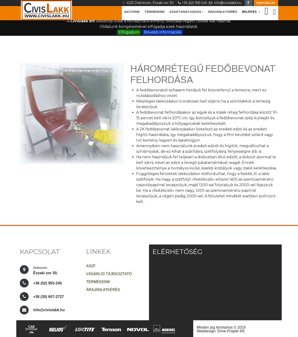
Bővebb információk (162, 32)
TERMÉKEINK (154, 11)
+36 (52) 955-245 (193, 3)
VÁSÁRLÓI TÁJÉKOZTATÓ (109, 274)
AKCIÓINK (132, 11)
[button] (266, 3)
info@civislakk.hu (225, 3)
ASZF (91, 266)
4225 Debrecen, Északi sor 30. (150, 3)
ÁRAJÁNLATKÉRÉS (222, 11)
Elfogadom (129, 32)
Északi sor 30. (46, 269)
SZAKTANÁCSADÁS (185, 11)
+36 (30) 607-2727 (48, 297)
